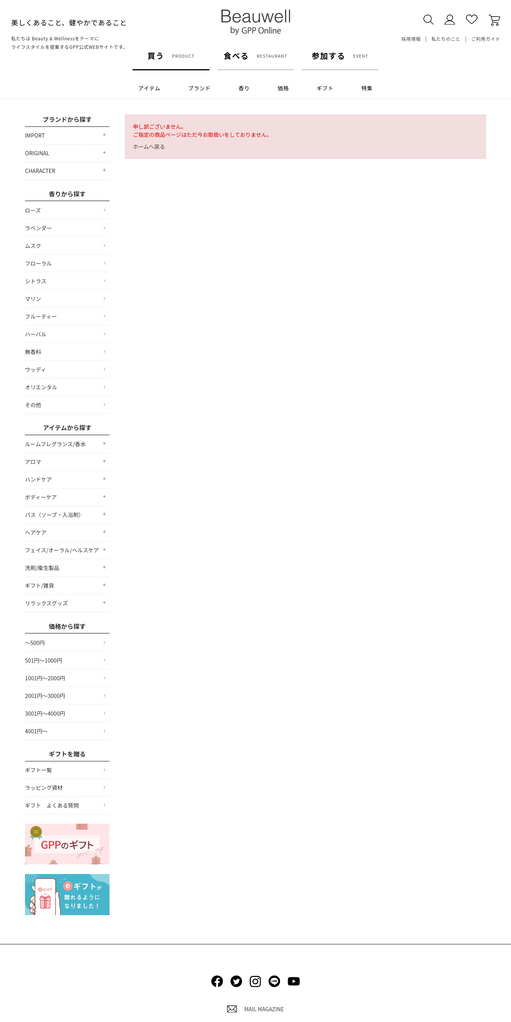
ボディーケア (41, 497)
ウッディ (35, 369)
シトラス (35, 281)
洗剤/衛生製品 (42, 568)
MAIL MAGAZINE (255, 1009)
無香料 (33, 352)
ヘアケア (35, 532)
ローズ (33, 210)
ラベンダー (38, 228)
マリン (33, 298)
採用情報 (411, 38)
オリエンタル (41, 387)
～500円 (35, 642)
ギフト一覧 (38, 770)
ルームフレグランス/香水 (55, 444)
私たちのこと (446, 38)
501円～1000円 (43, 660)
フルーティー (41, 316)
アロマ (33, 461)
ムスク (33, 245)
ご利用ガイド (485, 38)
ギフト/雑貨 (39, 585)
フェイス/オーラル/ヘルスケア (62, 550)
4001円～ (36, 731)
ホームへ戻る (149, 146)
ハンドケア (38, 479)
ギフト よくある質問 (52, 805)
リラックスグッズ (46, 603)
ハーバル (35, 334)
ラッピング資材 (44, 787)
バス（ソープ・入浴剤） (54, 514)
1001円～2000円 (45, 678)
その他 (33, 405)
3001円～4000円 (45, 713)
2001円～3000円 (45, 696)
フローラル (38, 263)
